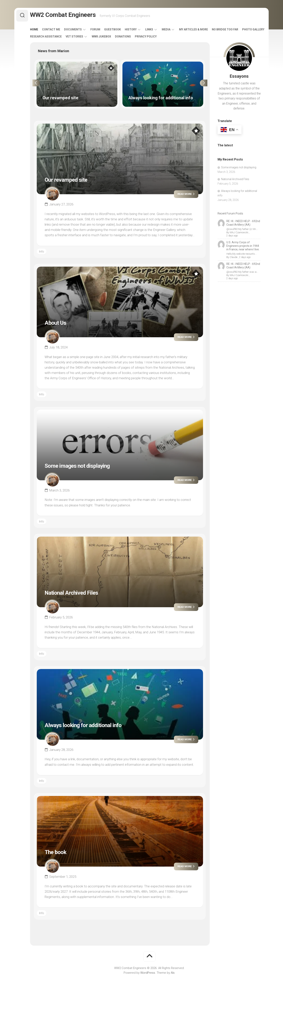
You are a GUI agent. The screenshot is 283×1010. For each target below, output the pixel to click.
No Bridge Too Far (233, 31)
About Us (58, 324)
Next (206, 84)
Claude (233, 255)
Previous (34, 84)
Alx (173, 974)
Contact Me (59, 31)
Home (42, 31)
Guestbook (120, 31)
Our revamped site (72, 181)
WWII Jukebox (135, 38)
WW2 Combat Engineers (69, 15)
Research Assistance (80, 38)
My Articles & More (201, 31)
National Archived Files (79, 594)
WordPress (147, 974)
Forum (103, 31)
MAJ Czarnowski (238, 234)
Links (157, 31)
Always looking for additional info (94, 726)
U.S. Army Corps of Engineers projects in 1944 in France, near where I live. (242, 244)
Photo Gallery (49, 38)
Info (41, 253)
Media (174, 31)
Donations (157, 38)
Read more (183, 195)
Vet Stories (108, 38)
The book (58, 853)
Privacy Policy (180, 38)
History (138, 31)
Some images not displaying (86, 467)
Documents (81, 31)
